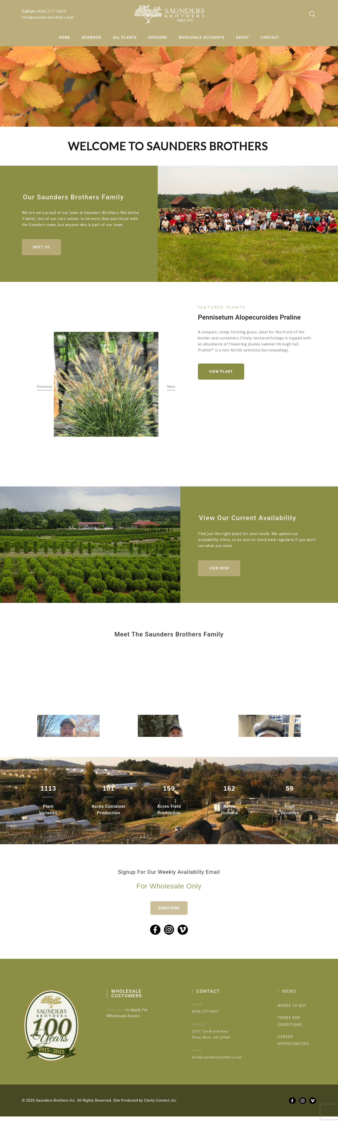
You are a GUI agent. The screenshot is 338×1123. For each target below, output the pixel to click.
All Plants (125, 37)
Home (64, 37)
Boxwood (91, 37)
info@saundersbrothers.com (48, 17)
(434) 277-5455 (51, 11)
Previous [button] (44, 389)
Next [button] (171, 389)
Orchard (157, 37)
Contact (270, 37)
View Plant (223, 374)
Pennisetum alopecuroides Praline (249, 319)
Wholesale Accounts (202, 37)
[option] (106, 386)
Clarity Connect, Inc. (161, 1107)
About (242, 37)
